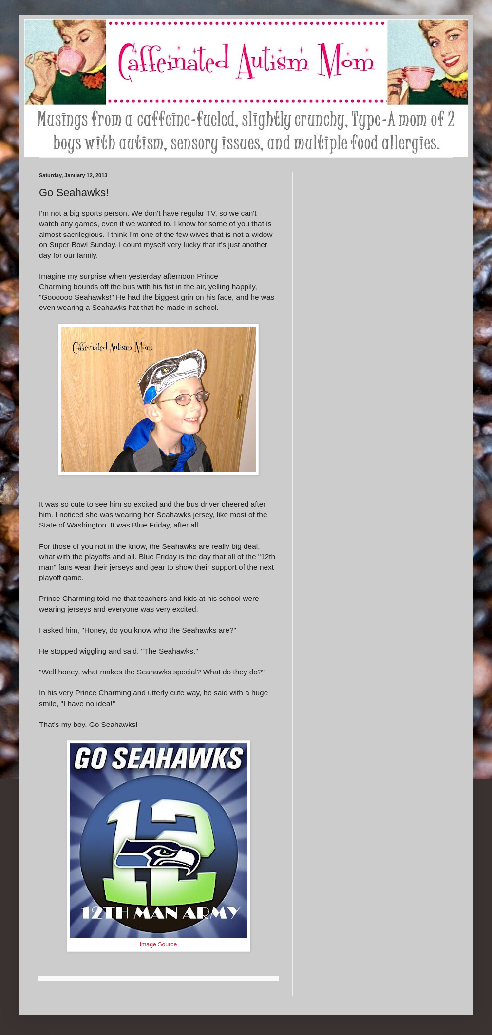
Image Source (158, 944)
